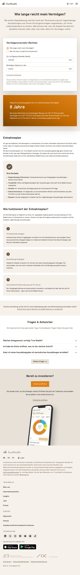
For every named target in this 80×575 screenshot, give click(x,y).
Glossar (6, 521)
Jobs (5, 501)
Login (70, 4)
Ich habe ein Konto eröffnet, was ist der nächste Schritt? (40, 347)
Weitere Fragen (40, 361)
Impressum (7, 562)
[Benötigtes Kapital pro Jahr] (38, 69)
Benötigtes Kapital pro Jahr (16, 65)
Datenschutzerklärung (39, 562)
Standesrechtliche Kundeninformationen (18, 525)
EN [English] (9, 458)
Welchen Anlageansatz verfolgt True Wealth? (40, 341)
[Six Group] (47, 556)
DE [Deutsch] (4, 458)
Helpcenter (7, 516)
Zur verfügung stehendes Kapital (18, 56)
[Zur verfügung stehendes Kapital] (38, 60)
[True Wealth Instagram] (15, 536)
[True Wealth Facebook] (20, 536)
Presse (5, 505)
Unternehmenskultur (11, 492)
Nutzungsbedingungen (11, 472)
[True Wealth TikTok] (35, 536)
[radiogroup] (21, 50)
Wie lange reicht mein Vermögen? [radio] (20, 48)
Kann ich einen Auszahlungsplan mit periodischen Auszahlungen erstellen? (40, 352)
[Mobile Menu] (76, 3)
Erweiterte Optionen (13, 75)
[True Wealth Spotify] (30, 536)
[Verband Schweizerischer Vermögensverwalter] (18, 556)
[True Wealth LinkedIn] (5, 536)
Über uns (6, 487)
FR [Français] (13, 458)
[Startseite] (9, 3)
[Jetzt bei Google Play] (27, 546)
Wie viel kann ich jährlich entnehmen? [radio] (21, 51)
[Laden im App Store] (10, 546)
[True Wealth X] (10, 536)
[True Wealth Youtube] (25, 536)
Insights (6, 496)
